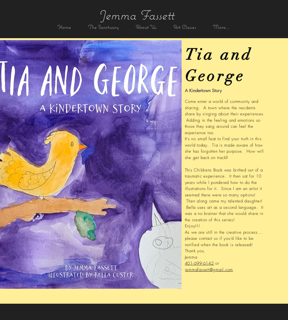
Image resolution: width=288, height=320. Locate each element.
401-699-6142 (199, 263)
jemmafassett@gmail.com (209, 269)
